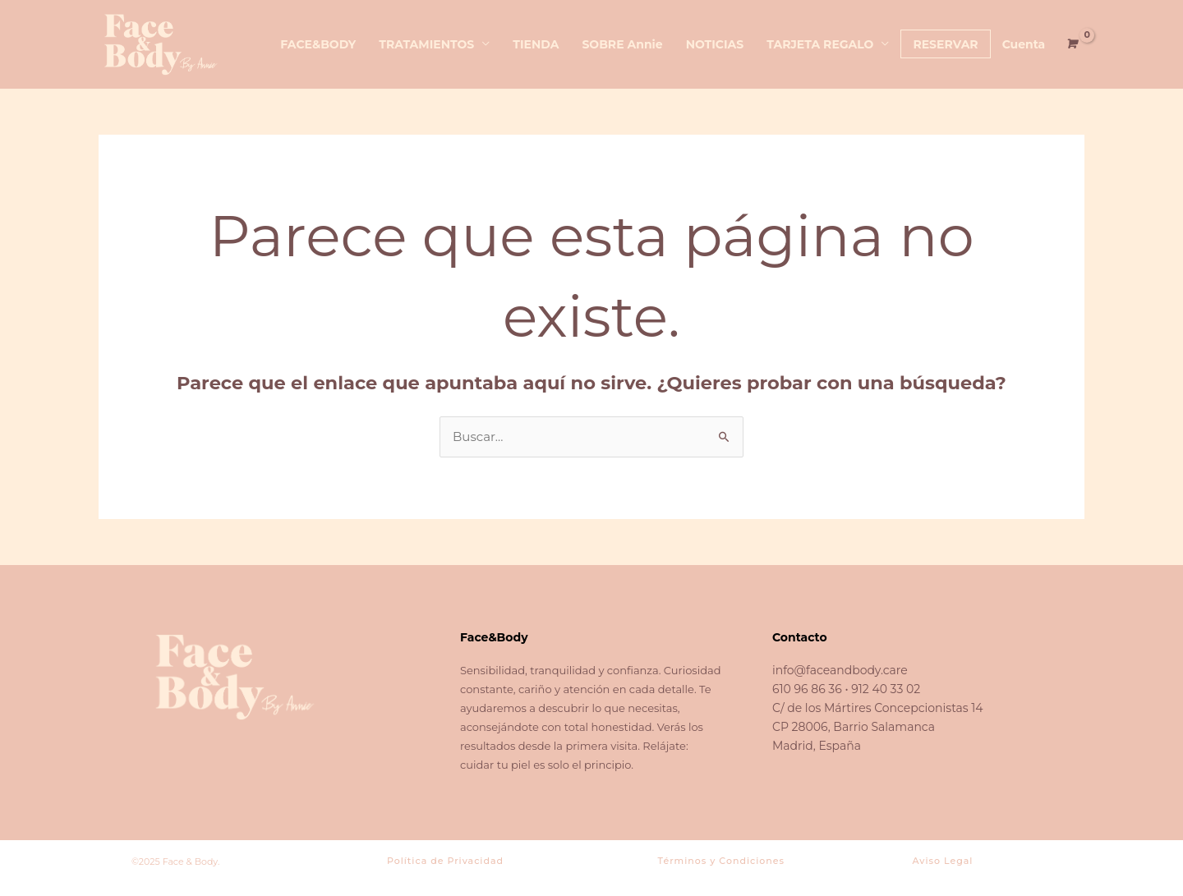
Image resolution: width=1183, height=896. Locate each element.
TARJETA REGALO (819, 44)
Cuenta (1024, 44)
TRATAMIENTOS (426, 44)
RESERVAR (945, 44)
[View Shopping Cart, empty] (1070, 44)
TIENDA (536, 44)
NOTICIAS (715, 44)
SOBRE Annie (622, 44)
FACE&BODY (318, 44)
